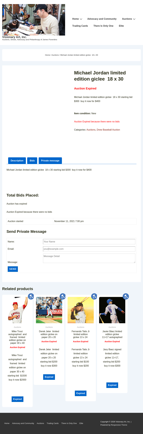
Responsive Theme (119, 425)
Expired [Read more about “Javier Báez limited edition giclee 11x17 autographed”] (112, 385)
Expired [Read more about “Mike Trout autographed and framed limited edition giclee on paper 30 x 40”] (17, 399)
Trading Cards (80, 26)
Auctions (129, 19)
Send (12, 269)
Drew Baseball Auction (108, 129)
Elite (121, 26)
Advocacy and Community (102, 19)
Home (77, 19)
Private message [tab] (50, 160)
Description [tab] (17, 160)
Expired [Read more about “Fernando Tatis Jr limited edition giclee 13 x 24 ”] (80, 393)
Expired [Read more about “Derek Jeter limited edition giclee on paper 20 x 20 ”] (49, 377)
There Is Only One (103, 26)
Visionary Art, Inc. (14, 37)
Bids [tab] (32, 160)
